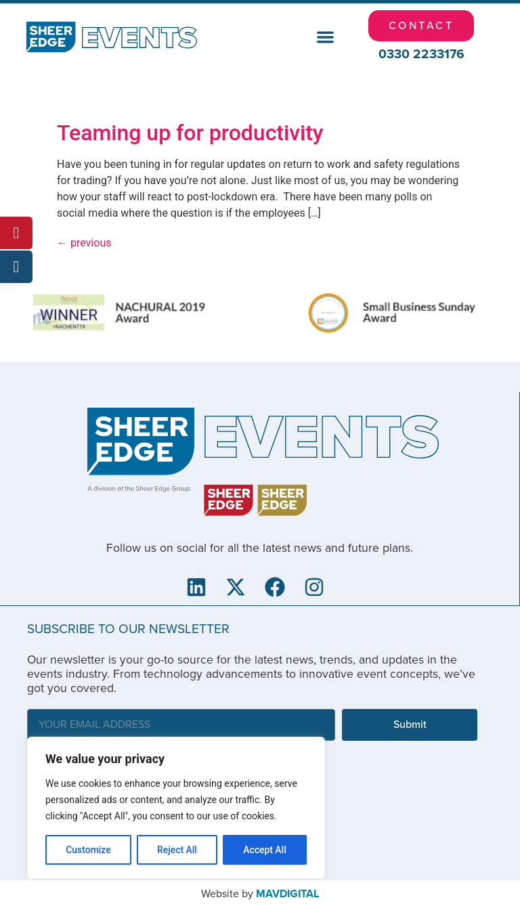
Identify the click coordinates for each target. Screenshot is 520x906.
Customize (88, 849)
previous (84, 242)
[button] (325, 37)
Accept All (264, 849)
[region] (176, 808)
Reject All (177, 849)
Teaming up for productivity (190, 133)
